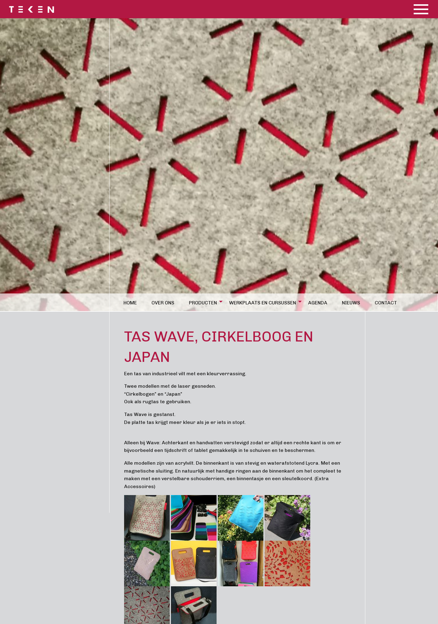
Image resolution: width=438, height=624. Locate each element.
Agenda (317, 303)
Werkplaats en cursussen (262, 303)
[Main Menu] (421, 9)
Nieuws (351, 303)
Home (130, 303)
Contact (386, 303)
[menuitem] (133, 301)
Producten (203, 303)
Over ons (162, 303)
